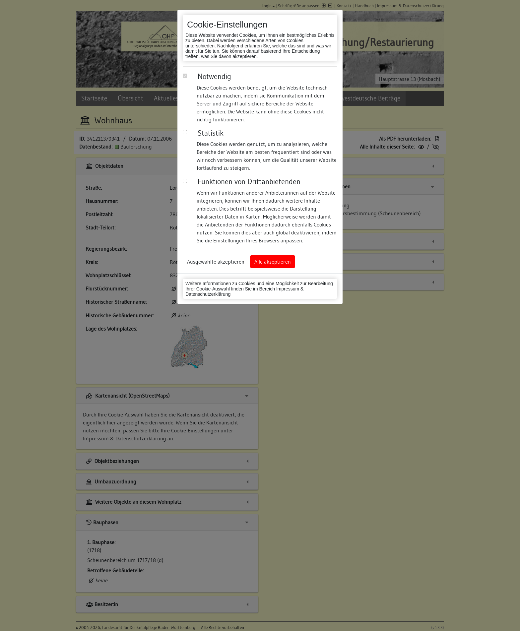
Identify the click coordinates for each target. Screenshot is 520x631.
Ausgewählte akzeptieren (215, 261)
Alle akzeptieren (272, 261)
